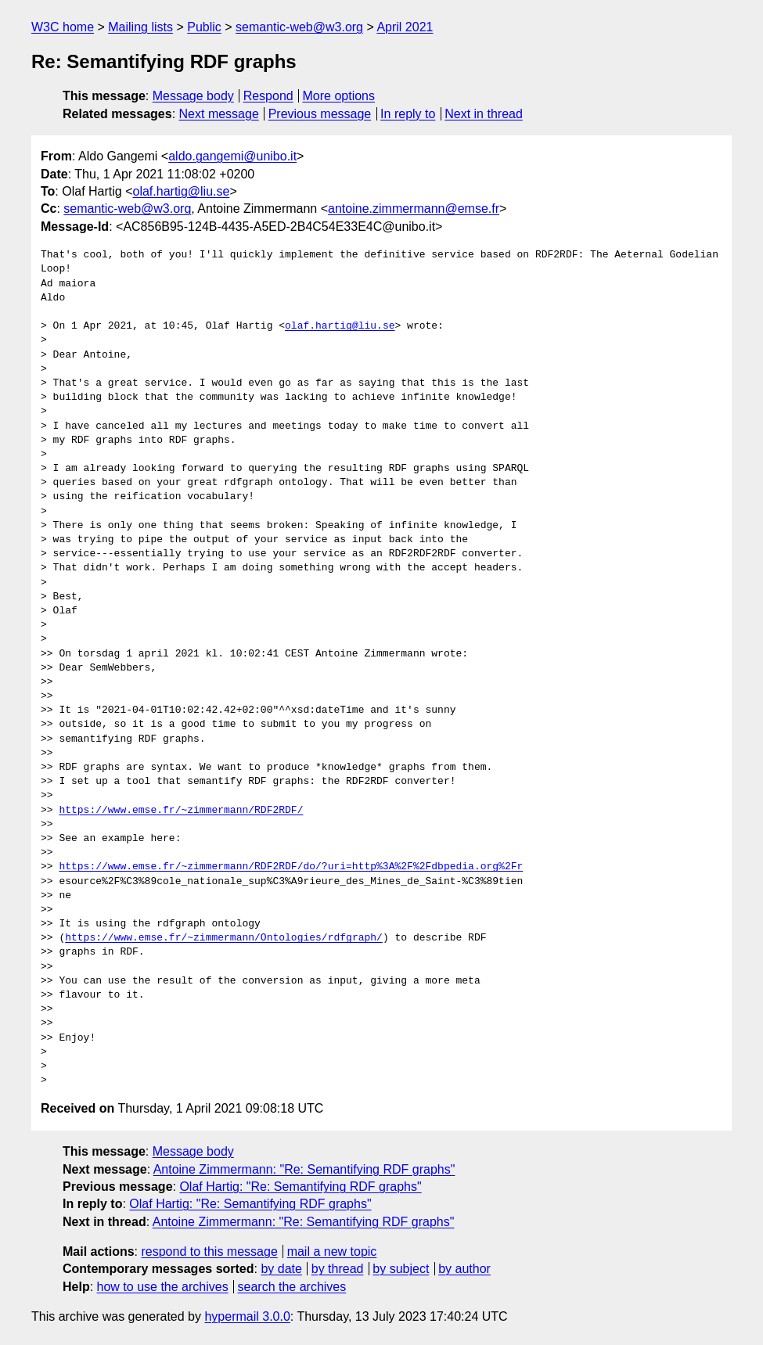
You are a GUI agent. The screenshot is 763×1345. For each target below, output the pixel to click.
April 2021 (404, 27)
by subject (401, 1268)
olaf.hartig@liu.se (181, 191)
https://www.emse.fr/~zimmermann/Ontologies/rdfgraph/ (224, 938)
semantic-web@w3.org (299, 27)
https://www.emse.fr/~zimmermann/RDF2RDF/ (181, 811)
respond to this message (209, 1251)
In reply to (407, 113)
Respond (268, 95)
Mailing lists (140, 27)
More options (339, 95)
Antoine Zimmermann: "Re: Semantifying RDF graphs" (304, 1169)
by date (281, 1268)
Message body (193, 95)
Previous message (320, 113)
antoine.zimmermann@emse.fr (413, 208)
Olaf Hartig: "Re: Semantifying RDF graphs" (300, 1186)
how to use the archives (163, 1286)
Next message (219, 113)
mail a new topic (332, 1251)
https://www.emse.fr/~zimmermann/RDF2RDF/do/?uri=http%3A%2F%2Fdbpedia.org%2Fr (291, 867)
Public (204, 27)
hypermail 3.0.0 (247, 1316)
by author (464, 1268)
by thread (337, 1268)
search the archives (292, 1286)
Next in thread (483, 113)
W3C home (62, 27)
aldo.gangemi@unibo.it (232, 156)
